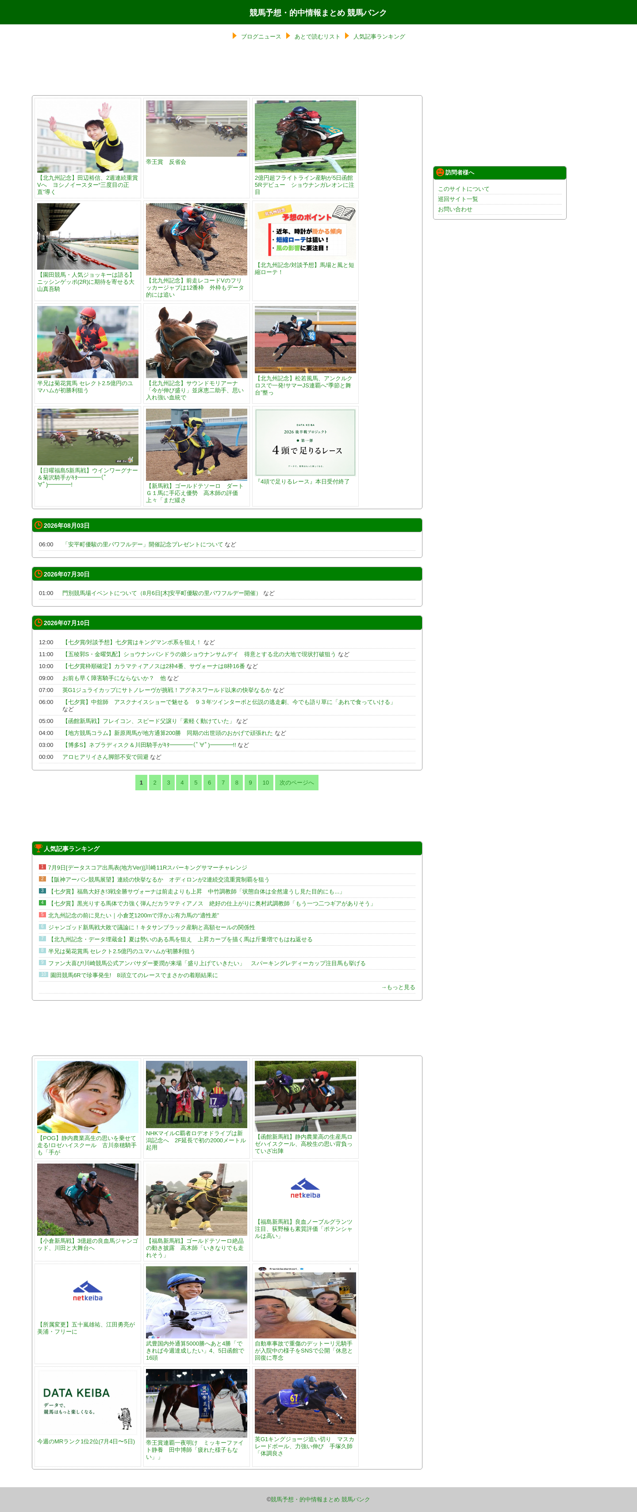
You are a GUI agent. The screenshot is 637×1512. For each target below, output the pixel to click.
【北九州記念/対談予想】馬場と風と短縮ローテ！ (305, 265)
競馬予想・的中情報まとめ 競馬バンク (318, 12)
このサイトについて (464, 189)
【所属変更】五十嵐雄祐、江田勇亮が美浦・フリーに (87, 1324)
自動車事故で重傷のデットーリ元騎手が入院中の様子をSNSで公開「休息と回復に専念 (305, 1347)
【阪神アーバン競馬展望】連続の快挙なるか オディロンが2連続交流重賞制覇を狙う (159, 879)
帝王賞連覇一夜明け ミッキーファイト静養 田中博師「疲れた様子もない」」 (196, 1446)
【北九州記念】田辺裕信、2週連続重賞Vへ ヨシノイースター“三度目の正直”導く (87, 181)
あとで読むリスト (318, 36)
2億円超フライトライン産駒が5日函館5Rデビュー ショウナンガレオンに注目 (305, 181)
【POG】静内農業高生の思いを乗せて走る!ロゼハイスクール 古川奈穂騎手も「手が (87, 1142)
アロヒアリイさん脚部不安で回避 (105, 757)
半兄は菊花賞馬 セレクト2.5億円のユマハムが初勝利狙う (87, 383)
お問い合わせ (455, 209)
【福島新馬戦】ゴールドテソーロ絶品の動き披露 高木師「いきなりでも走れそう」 (196, 1244)
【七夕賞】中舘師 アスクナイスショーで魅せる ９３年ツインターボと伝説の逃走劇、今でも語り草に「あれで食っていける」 (229, 702)
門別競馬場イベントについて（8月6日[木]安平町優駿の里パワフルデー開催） (162, 593)
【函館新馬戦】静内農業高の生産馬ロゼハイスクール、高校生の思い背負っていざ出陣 (305, 1140)
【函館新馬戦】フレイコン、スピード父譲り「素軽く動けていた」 (148, 721)
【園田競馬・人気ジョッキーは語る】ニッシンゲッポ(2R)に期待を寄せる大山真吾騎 (87, 278)
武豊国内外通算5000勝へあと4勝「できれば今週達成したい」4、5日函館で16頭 (196, 1347)
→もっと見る (398, 987)
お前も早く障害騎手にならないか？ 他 (114, 678)
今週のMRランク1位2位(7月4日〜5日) (87, 1438)
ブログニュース (261, 36)
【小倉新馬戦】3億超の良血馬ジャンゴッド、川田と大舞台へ (87, 1240)
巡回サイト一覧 (458, 199)
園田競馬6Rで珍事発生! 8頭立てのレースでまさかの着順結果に (136, 975)
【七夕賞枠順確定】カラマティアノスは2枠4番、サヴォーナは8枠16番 (153, 666)
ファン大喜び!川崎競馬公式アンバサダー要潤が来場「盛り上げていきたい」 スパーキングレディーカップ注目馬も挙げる (207, 963)
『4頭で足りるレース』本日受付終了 (305, 478)
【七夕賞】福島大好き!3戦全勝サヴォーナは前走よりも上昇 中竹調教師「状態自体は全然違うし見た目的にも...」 (196, 891)
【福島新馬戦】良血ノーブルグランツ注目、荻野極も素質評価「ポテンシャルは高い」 (305, 1225)
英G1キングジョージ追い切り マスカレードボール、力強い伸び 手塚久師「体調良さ (305, 1443)
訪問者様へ (455, 172)
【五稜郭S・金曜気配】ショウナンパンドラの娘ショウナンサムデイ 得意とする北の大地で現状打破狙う (199, 654)
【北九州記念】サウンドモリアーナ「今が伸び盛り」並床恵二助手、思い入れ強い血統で (196, 387)
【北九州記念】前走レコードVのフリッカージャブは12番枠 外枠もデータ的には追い (196, 284)
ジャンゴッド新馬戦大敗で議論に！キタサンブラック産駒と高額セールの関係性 (151, 927)
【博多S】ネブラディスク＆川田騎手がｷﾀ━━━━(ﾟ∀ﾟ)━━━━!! (149, 745)
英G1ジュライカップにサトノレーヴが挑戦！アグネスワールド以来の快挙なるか (166, 690)
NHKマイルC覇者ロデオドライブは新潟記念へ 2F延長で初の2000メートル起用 (196, 1137)
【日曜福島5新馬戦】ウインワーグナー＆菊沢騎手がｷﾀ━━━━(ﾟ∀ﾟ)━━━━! (87, 474)
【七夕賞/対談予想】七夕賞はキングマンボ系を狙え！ (132, 642)
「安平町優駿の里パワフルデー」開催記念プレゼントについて (143, 544)
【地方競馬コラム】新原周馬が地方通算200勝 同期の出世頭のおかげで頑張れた (167, 733)
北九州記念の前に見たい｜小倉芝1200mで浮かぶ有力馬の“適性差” (133, 915)
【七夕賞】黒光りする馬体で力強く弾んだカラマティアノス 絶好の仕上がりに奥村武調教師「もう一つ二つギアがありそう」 (212, 903)
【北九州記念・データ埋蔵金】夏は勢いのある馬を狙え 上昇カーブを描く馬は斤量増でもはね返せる (180, 939)
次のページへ (297, 782)
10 (265, 782)
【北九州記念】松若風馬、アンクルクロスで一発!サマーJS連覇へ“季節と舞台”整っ (305, 382)
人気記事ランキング (379, 36)
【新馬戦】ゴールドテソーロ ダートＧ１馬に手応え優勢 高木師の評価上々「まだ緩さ (196, 489)
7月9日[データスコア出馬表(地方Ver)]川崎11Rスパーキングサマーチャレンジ (148, 867)
